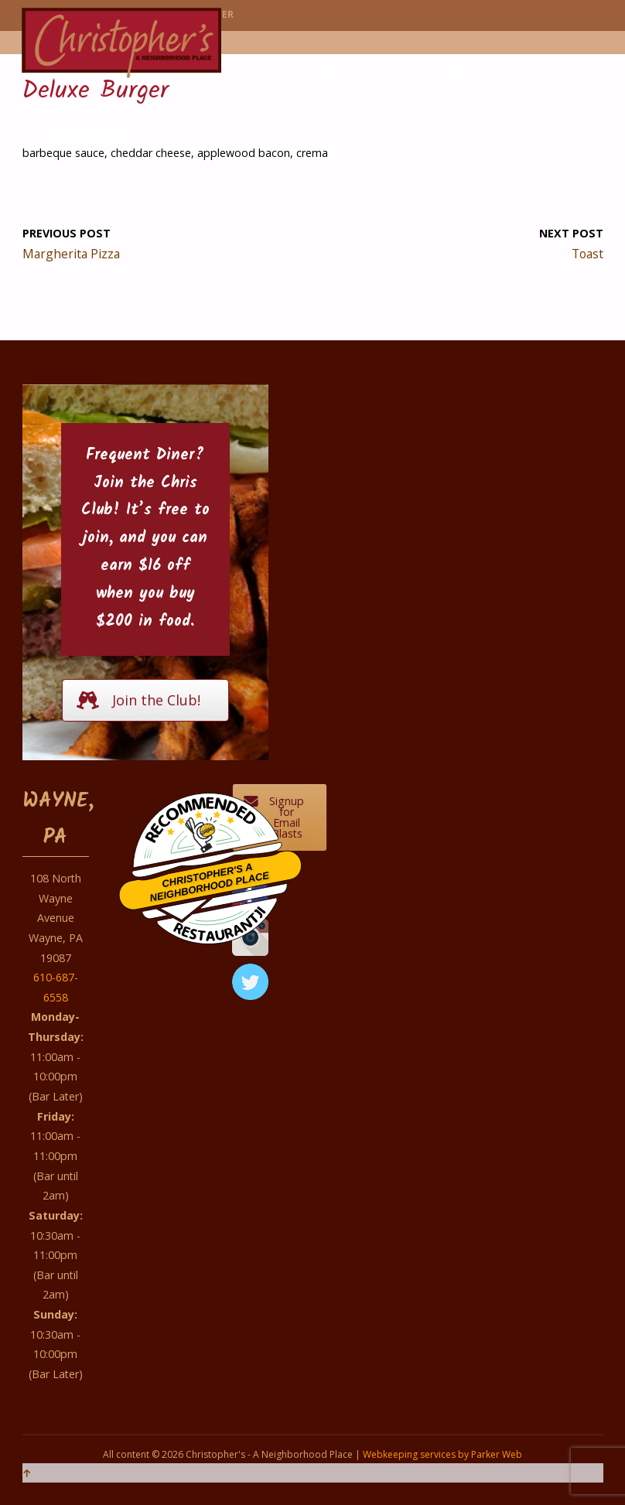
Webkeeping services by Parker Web (442, 1454)
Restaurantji (219, 914)
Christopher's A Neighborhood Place (210, 882)
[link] (173, 136)
